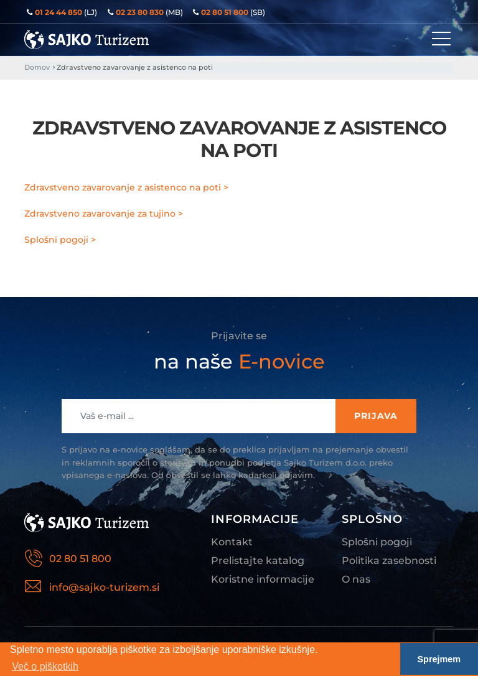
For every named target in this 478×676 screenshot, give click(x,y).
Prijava (376, 415)
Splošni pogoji (377, 542)
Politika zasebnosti (389, 560)
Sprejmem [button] (439, 659)
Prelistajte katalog (257, 560)
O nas (356, 579)
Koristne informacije (262, 579)
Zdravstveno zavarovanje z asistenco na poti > (126, 187)
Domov (37, 67)
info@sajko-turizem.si (104, 587)
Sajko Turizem (86, 39)
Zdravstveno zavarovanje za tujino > (103, 213)
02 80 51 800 (80, 559)
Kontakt (232, 542)
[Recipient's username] (199, 416)
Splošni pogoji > (60, 239)
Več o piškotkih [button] (45, 666)
